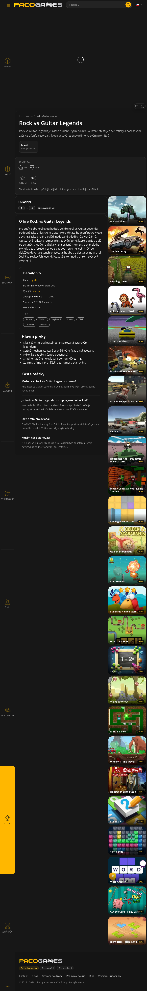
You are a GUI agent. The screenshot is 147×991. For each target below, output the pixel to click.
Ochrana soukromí (52, 976)
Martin (36, 291)
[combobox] (99, 4)
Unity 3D (30, 324)
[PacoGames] (41, 962)
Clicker (42, 319)
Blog (91, 976)
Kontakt (23, 976)
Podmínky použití (75, 976)
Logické (34, 280)
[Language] (139, 4)
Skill (81, 319)
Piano (70, 319)
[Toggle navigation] (8, 5)
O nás (34, 976)
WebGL (43, 324)
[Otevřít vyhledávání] (128, 4)
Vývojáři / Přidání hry (109, 976)
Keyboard (56, 319)
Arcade (29, 319)
